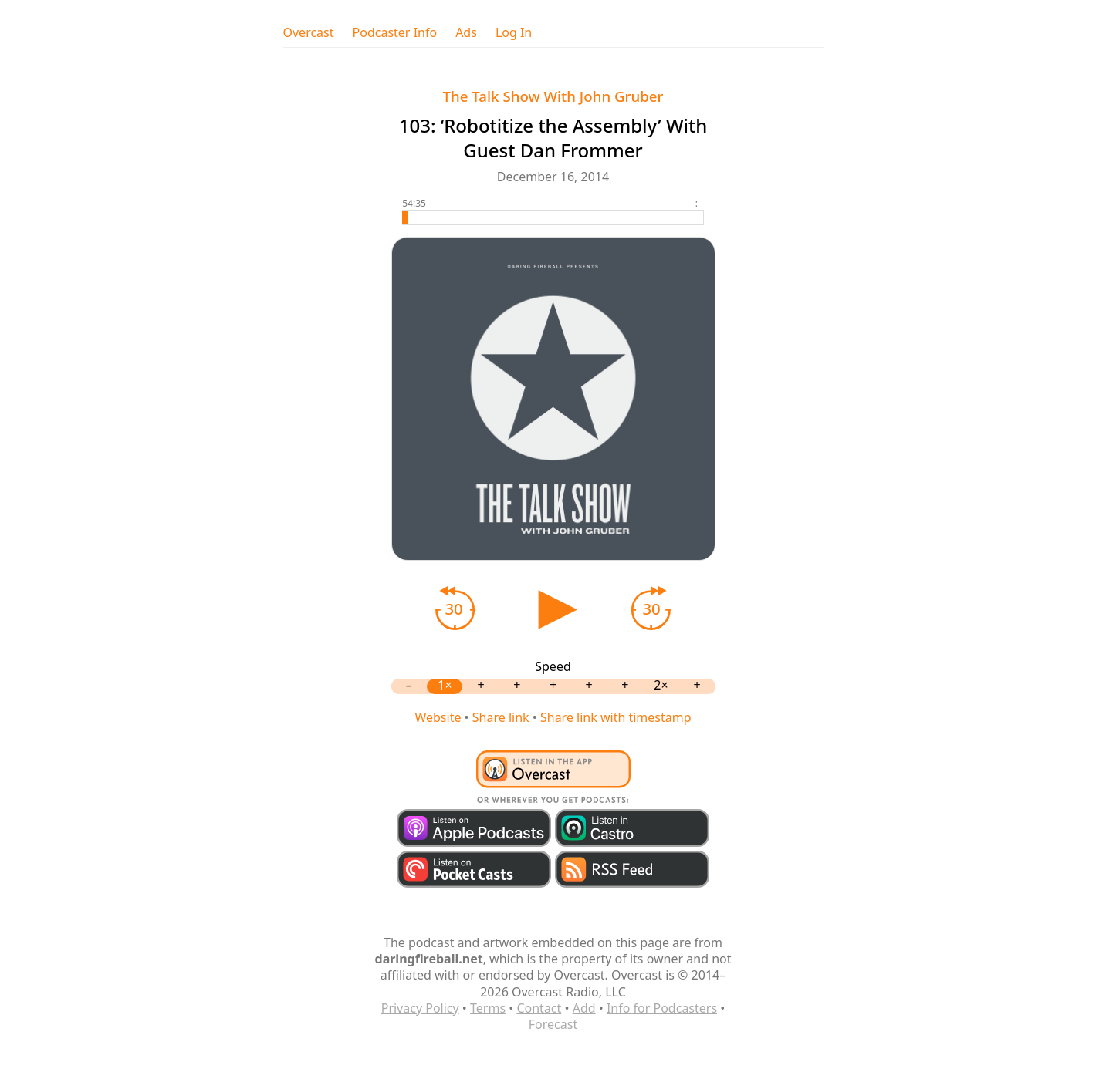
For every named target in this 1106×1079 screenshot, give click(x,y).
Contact (538, 1008)
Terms (488, 1008)
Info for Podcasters (662, 1008)
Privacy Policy (420, 1008)
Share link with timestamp (616, 717)
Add (584, 1008)
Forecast (553, 1024)
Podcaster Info (395, 33)
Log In (514, 33)
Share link (500, 717)
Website (437, 717)
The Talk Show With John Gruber (553, 96)
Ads (466, 33)
